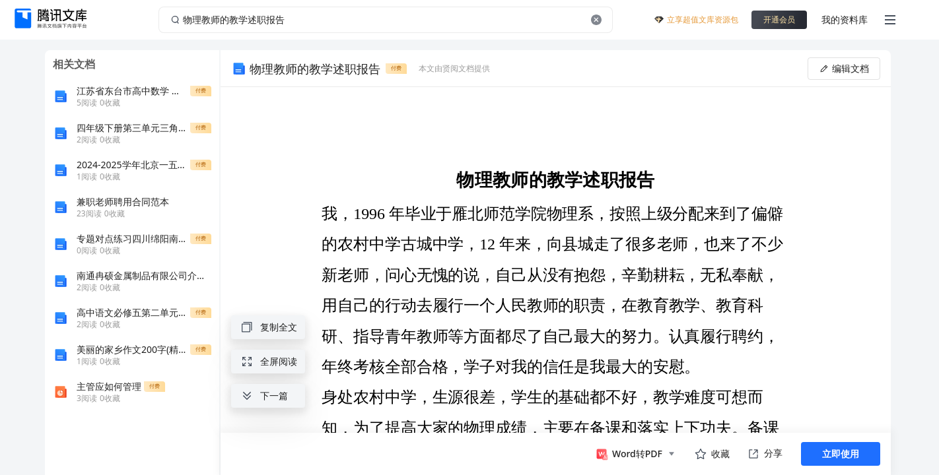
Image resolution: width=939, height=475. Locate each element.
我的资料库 (844, 19)
